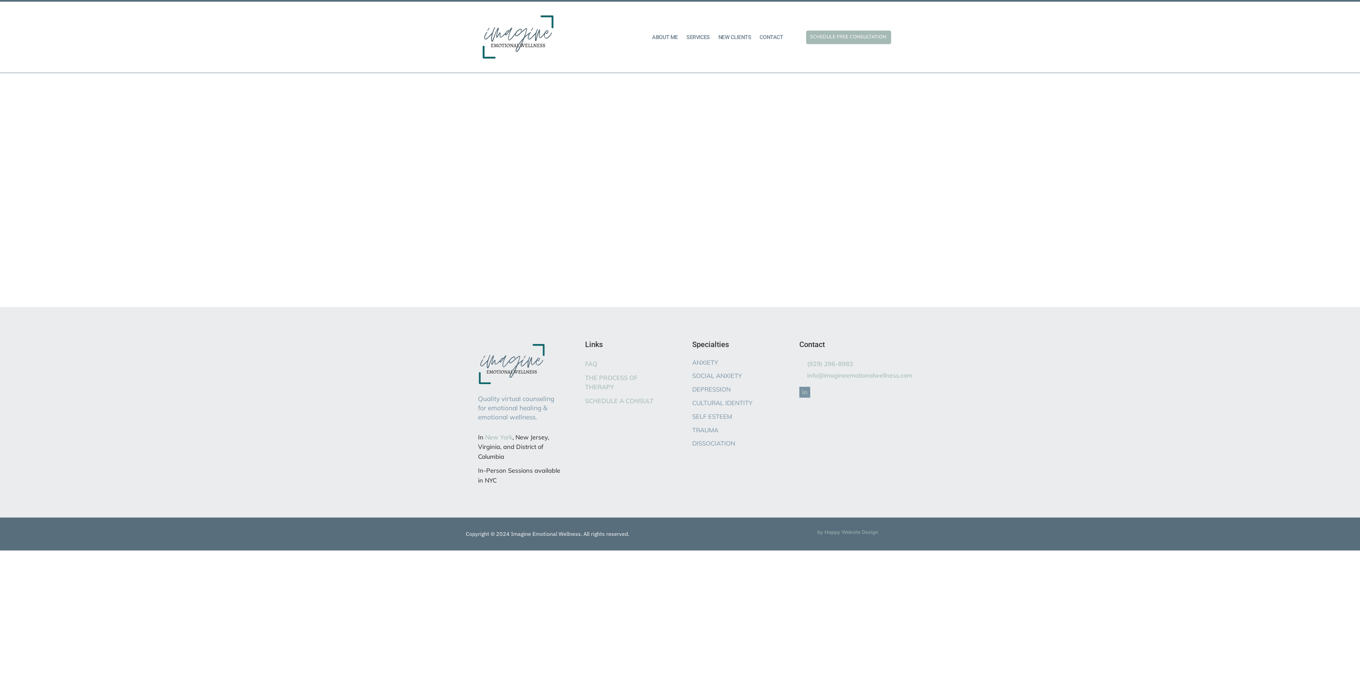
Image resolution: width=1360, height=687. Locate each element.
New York (498, 437)
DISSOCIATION (713, 443)
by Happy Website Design (847, 532)
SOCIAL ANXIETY (717, 376)
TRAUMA (705, 430)
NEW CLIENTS (734, 37)
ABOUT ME (665, 37)
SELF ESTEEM (712, 416)
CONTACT (771, 37)
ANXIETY (705, 362)
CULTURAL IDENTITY (722, 403)
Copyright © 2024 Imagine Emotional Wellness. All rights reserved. (547, 533)
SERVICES (698, 37)
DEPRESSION (711, 389)
